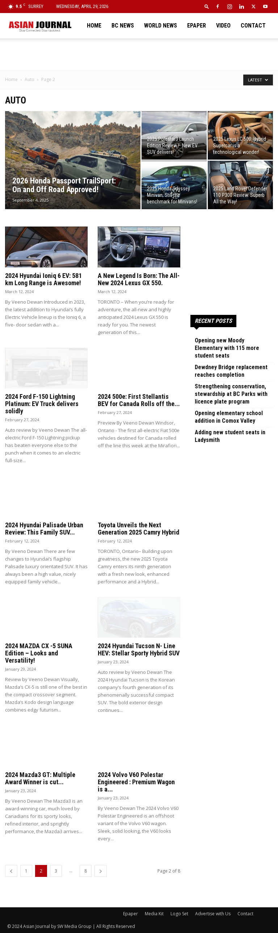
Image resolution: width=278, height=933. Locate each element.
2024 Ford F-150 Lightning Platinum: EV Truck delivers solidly (42, 404)
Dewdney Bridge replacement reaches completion (231, 371)
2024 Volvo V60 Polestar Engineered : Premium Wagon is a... (136, 782)
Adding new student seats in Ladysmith (230, 436)
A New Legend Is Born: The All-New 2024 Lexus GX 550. (139, 279)
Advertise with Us (213, 914)
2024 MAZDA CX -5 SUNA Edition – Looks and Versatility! (38, 653)
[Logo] (39, 25)
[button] (206, 6)
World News (160, 25)
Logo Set (179, 914)
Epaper (196, 25)
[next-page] (100, 871)
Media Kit (154, 914)
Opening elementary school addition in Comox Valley (229, 417)
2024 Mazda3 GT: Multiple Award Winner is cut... (40, 778)
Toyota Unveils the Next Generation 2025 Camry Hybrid (138, 528)
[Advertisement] (139, 54)
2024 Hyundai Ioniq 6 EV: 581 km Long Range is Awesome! (43, 279)
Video (223, 25)
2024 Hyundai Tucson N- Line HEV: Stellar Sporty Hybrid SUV (139, 649)
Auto (29, 79)
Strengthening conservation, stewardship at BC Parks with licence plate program (231, 394)
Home (94, 25)
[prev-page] (11, 871)
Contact (253, 25)
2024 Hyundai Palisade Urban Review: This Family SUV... (44, 528)
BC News (122, 25)
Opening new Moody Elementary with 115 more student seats (227, 348)
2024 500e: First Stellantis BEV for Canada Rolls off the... (139, 400)
